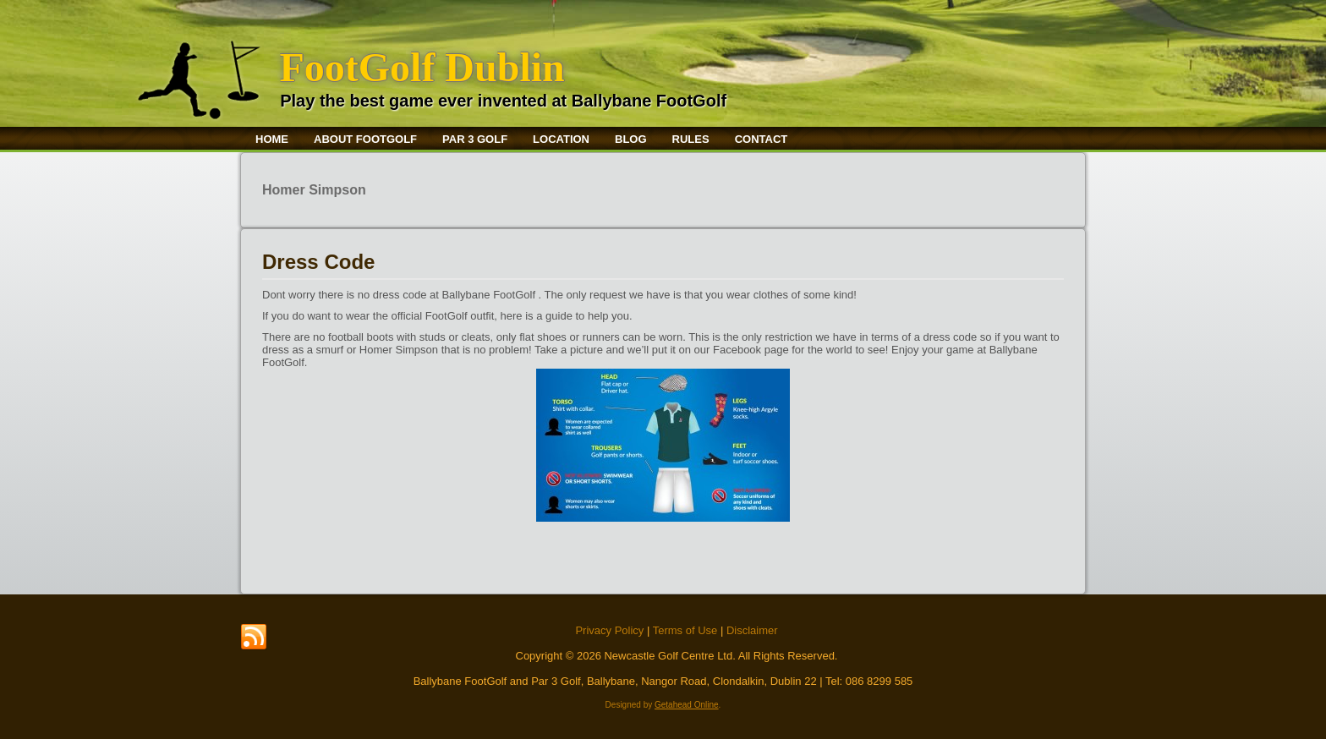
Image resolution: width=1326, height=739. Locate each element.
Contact (761, 139)
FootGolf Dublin (421, 67)
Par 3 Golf (474, 139)
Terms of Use (685, 630)
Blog (631, 139)
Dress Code (318, 261)
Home (271, 139)
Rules (691, 139)
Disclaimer (752, 630)
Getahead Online (687, 704)
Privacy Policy (609, 630)
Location (561, 139)
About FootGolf (365, 139)
